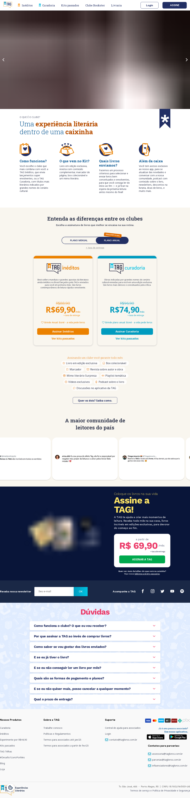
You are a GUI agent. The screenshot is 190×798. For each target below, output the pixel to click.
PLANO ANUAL (112, 240)
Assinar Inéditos (63, 331)
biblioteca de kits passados (147, 574)
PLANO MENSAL (79, 240)
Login (149, 5)
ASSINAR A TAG (142, 559)
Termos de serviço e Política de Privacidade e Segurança (160, 790)
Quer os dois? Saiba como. (95, 400)
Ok (81, 591)
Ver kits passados (63, 338)
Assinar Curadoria (127, 331)
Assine (174, 5)
